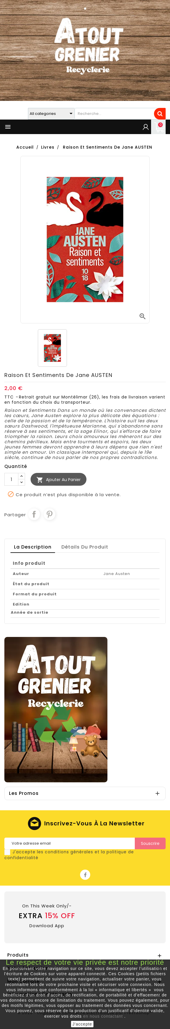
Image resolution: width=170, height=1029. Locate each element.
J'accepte (82, 1024)
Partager (34, 514)
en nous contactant (103, 1016)
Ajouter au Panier (58, 479)
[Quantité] (11, 479)
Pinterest (49, 514)
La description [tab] (33, 547)
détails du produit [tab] (84, 547)
